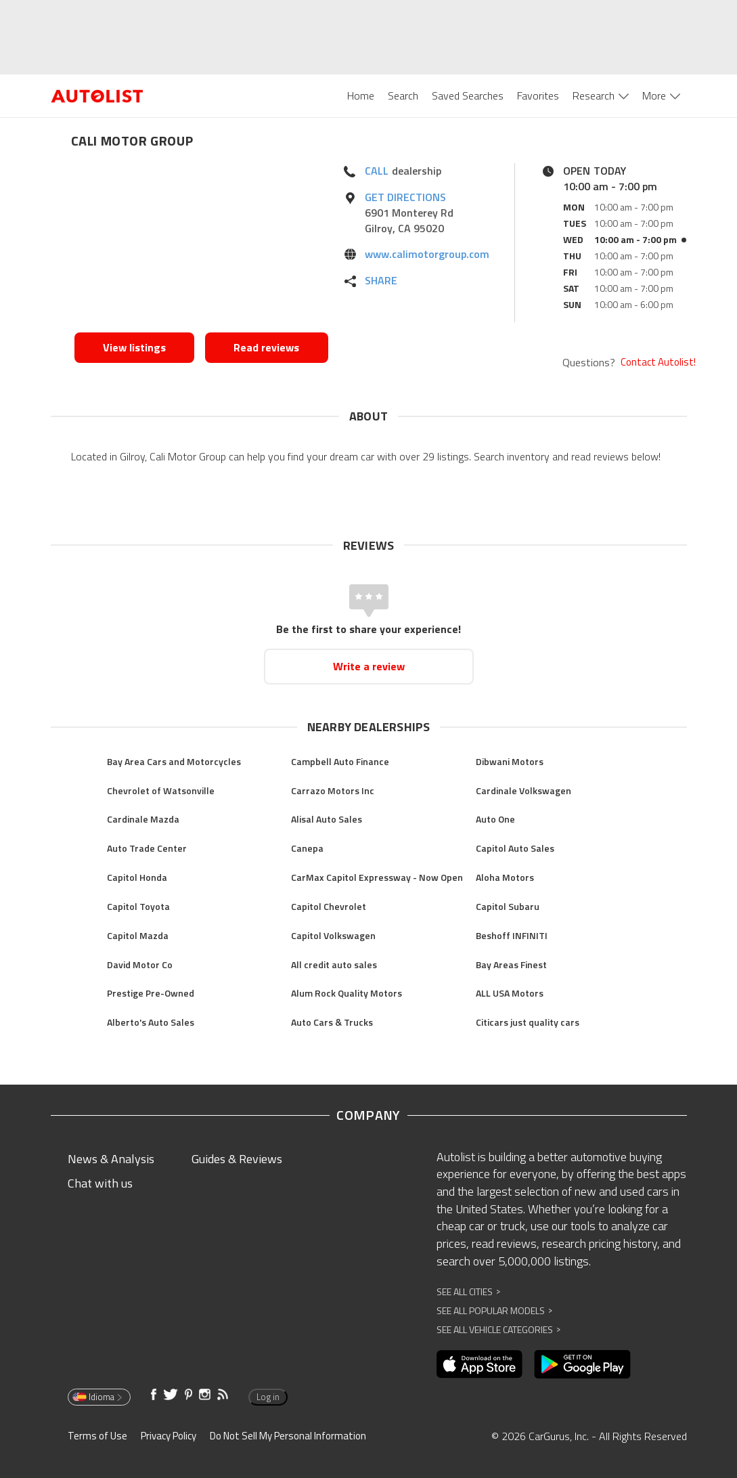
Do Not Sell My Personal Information (288, 1435)
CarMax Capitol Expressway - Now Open (377, 877)
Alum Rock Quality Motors (346, 993)
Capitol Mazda (138, 935)
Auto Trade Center (147, 848)
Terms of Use (97, 1435)
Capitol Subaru (507, 906)
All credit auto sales (334, 964)
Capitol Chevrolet (328, 906)
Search (403, 95)
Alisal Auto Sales (326, 819)
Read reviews (266, 347)
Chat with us (100, 1183)
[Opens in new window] (201, 244)
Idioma (98, 1397)
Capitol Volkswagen (333, 935)
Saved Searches (468, 95)
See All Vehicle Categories (498, 1329)
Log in (268, 1397)
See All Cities (468, 1291)
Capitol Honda (137, 877)
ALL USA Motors (509, 993)
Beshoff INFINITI (512, 935)
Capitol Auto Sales (515, 848)
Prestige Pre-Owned (150, 993)
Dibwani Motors (509, 761)
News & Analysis (111, 1159)
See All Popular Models (494, 1310)
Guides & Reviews (237, 1159)
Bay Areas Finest (511, 964)
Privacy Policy (168, 1435)
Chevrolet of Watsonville (161, 790)
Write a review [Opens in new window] (369, 666)
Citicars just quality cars (527, 1022)
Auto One (495, 819)
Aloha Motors (505, 877)
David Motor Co (140, 964)
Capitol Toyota (138, 906)
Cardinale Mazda (143, 819)
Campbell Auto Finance (340, 761)
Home (360, 95)
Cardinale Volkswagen (523, 790)
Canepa (307, 848)
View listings (134, 347)
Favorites (538, 95)
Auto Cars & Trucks (332, 1022)
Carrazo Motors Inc (332, 790)
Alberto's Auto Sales (150, 1022)
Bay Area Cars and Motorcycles (174, 761)
